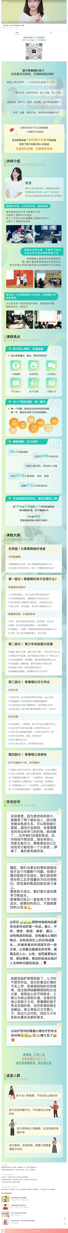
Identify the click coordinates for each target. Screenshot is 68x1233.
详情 (17, 32)
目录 (51, 32)
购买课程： (36, 1231)
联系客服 (65, 1218)
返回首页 (65, 1224)
